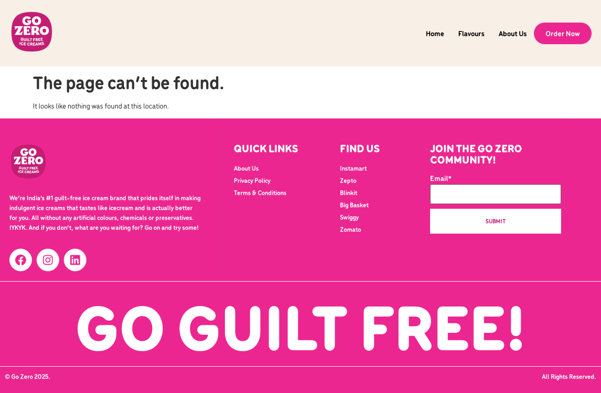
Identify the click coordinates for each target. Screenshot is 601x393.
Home (435, 33)
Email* (495, 189)
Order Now (563, 33)
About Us (513, 33)
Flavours (471, 33)
